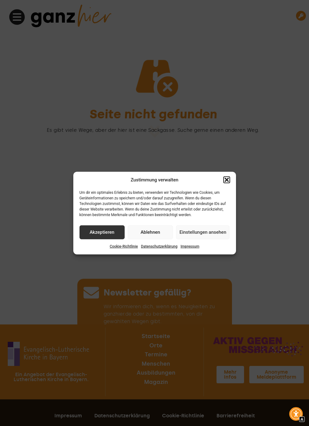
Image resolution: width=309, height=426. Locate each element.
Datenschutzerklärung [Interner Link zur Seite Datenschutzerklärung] (159, 246)
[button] (227, 180)
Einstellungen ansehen (202, 232)
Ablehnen (150, 232)
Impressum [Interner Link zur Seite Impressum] (190, 246)
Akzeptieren (102, 232)
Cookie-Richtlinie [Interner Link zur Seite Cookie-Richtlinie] (124, 246)
